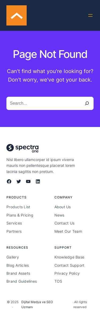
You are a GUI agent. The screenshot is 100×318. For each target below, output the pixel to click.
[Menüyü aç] (90, 15)
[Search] (87, 103)
